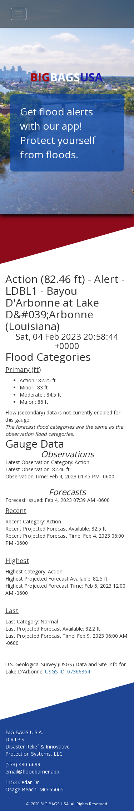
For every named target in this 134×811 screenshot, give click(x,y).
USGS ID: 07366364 (67, 671)
